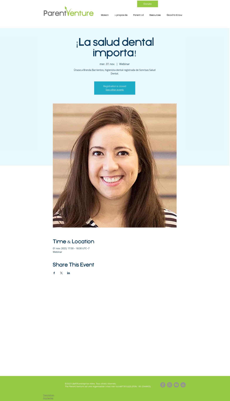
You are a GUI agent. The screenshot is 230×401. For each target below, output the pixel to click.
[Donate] (147, 4)
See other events (115, 89)
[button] (138, 15)
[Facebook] (162, 384)
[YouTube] (176, 384)
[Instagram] (169, 384)
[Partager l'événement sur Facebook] (54, 273)
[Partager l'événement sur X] (61, 273)
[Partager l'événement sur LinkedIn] (68, 273)
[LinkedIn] (183, 384)
